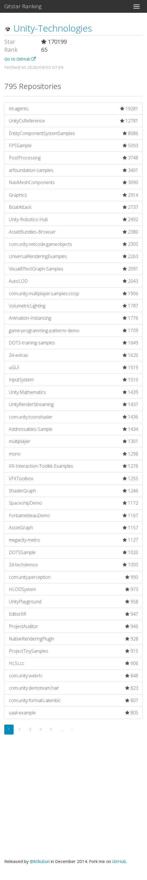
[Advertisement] (73, 803)
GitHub (119, 861)
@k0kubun (40, 861)
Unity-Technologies (48, 28)
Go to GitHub (20, 59)
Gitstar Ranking (23, 6)
